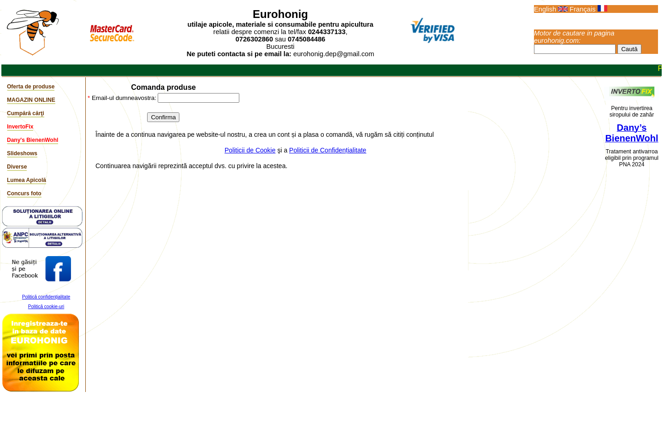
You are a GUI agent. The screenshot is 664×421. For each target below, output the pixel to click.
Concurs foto (24, 193)
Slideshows (22, 153)
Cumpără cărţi (25, 113)
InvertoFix (20, 126)
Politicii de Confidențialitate (327, 150)
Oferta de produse (30, 86)
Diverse (17, 167)
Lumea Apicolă (26, 180)
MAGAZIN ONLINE (31, 100)
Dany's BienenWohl (32, 140)
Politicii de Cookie (250, 150)
